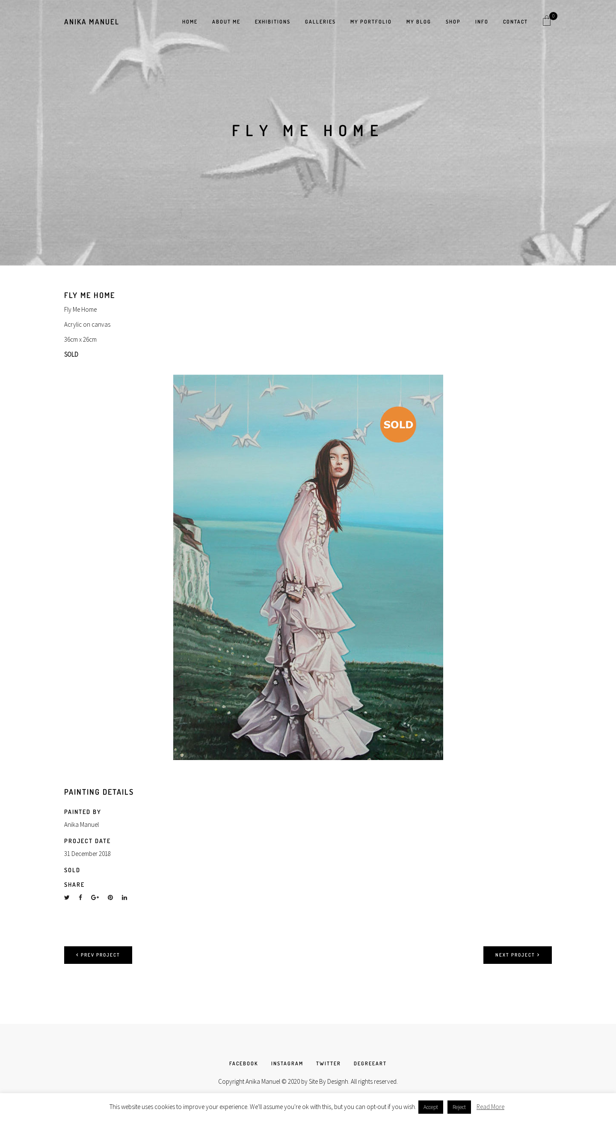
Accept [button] (431, 1107)
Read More (490, 1107)
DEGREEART (370, 1063)
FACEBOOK (243, 1063)
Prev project (98, 955)
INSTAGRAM (287, 1063)
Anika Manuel (91, 21)
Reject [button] (459, 1107)
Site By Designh (328, 1081)
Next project (517, 955)
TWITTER (328, 1063)
